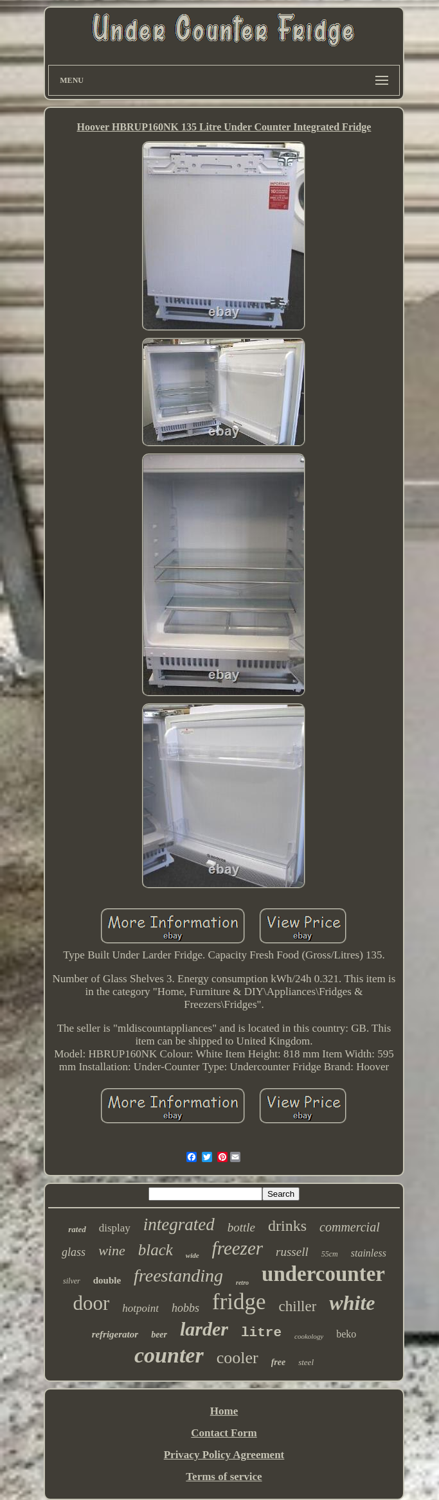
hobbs (185, 1307)
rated (76, 1229)
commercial (349, 1227)
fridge (239, 1301)
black (155, 1249)
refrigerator (115, 1334)
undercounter (323, 1273)
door (91, 1303)
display (114, 1228)
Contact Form (223, 1433)
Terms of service (224, 1476)
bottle (241, 1227)
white (352, 1302)
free (278, 1362)
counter (169, 1355)
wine (111, 1250)
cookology (308, 1336)
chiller (298, 1306)
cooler (237, 1357)
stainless (368, 1253)
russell (292, 1251)
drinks (287, 1225)
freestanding (178, 1275)
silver (71, 1280)
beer (159, 1334)
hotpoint (140, 1308)
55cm (329, 1253)
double (107, 1280)
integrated (179, 1224)
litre (261, 1332)
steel (306, 1362)
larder (204, 1328)
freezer (237, 1248)
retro (242, 1282)
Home (224, 1411)
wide (192, 1255)
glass (73, 1252)
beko (346, 1333)
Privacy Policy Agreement (224, 1455)
